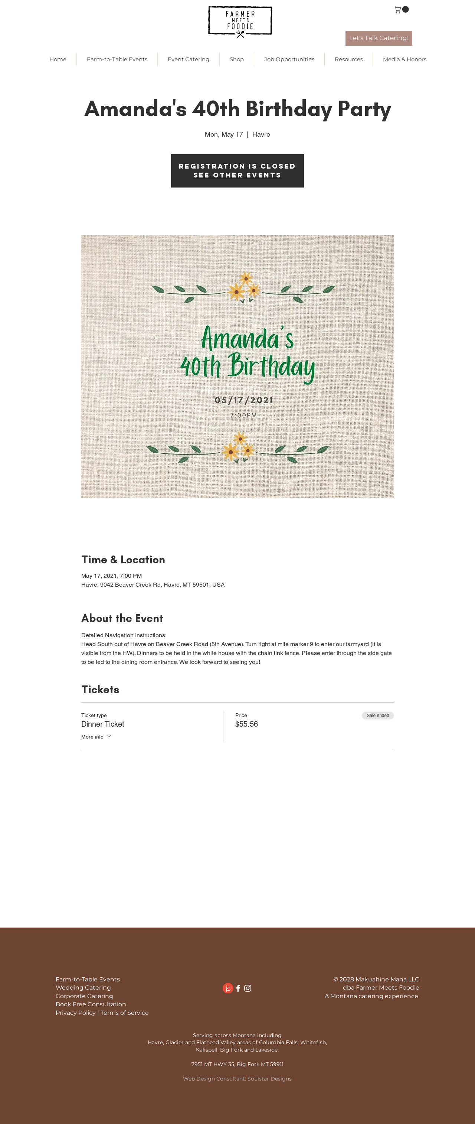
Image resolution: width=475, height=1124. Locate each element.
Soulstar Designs (270, 1078)
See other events (237, 175)
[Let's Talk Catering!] (378, 38)
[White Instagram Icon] (247, 988)
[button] (237, 59)
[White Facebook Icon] (238, 988)
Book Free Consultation (91, 1004)
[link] (402, 9)
